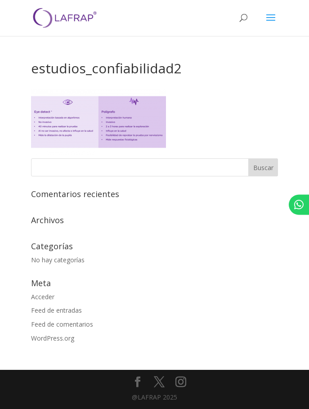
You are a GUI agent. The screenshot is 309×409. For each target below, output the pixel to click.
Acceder (42, 296)
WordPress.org (52, 338)
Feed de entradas (56, 310)
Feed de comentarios (62, 324)
